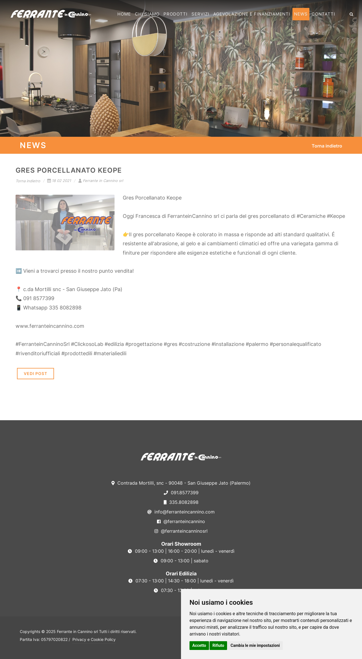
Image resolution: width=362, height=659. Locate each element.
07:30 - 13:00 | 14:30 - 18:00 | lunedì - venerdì (181, 581)
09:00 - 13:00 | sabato (181, 560)
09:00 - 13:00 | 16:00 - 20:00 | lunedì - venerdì (181, 551)
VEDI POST (35, 373)
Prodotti (175, 14)
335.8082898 (181, 502)
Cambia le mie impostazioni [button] (255, 645)
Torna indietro (327, 146)
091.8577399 (181, 492)
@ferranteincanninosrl (181, 531)
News (301, 14)
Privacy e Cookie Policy (94, 639)
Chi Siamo (147, 14)
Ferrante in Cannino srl (100, 180)
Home (124, 14)
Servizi (200, 14)
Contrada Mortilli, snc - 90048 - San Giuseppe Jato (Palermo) (181, 483)
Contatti (323, 14)
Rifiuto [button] (218, 645)
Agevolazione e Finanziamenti (251, 14)
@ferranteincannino (181, 521)
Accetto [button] (199, 645)
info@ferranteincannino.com (181, 512)
